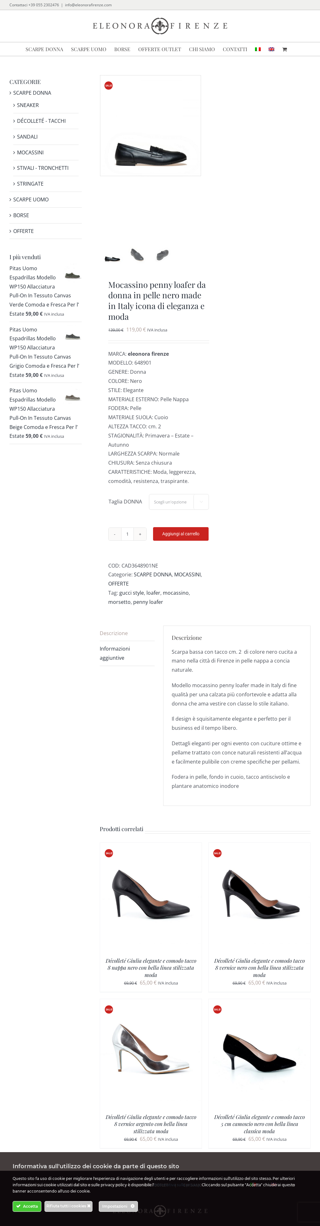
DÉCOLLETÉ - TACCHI (41, 120)
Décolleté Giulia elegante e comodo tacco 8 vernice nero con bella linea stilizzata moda (259, 974)
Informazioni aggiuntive (115, 660)
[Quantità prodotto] (127, 541)
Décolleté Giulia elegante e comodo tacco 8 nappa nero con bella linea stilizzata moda (151, 974)
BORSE (21, 215)
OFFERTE (118, 590)
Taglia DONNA (125, 508)
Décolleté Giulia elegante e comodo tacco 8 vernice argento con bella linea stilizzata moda (151, 1131)
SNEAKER (28, 105)
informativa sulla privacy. (177, 1185)
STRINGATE (30, 183)
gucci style (131, 600)
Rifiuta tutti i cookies (68, 1206)
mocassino (176, 600)
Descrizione (114, 640)
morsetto (119, 608)
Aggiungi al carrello (180, 541)
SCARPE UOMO (31, 199)
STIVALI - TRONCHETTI (42, 167)
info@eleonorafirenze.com (88, 5)
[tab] (127, 640)
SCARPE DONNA (153, 581)
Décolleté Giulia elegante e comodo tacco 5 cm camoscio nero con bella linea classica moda (259, 1131)
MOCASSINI (187, 581)
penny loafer (148, 608)
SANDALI (27, 136)
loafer (153, 600)
